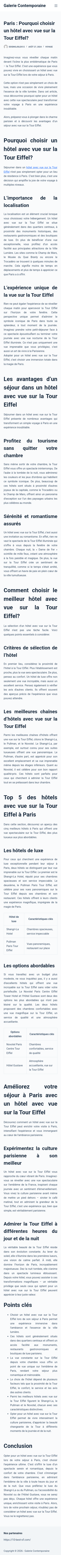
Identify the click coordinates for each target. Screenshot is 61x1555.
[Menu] (55, 5)
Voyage (49, 47)
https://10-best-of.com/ (17, 1539)
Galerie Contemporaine (25, 5)
